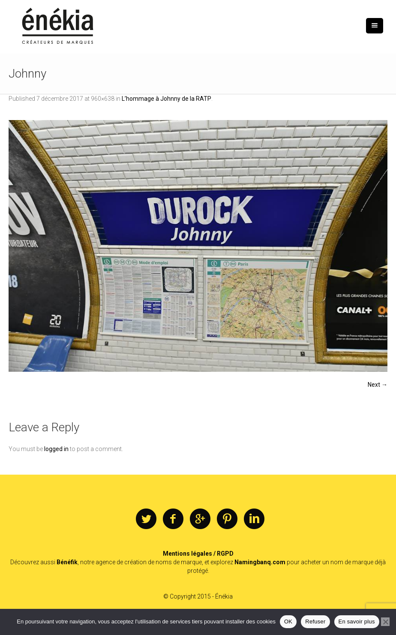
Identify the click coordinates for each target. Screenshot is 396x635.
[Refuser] (385, 621)
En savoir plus (357, 621)
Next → (377, 384)
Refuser (315, 621)
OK (288, 621)
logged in (56, 448)
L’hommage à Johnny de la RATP (166, 98)
